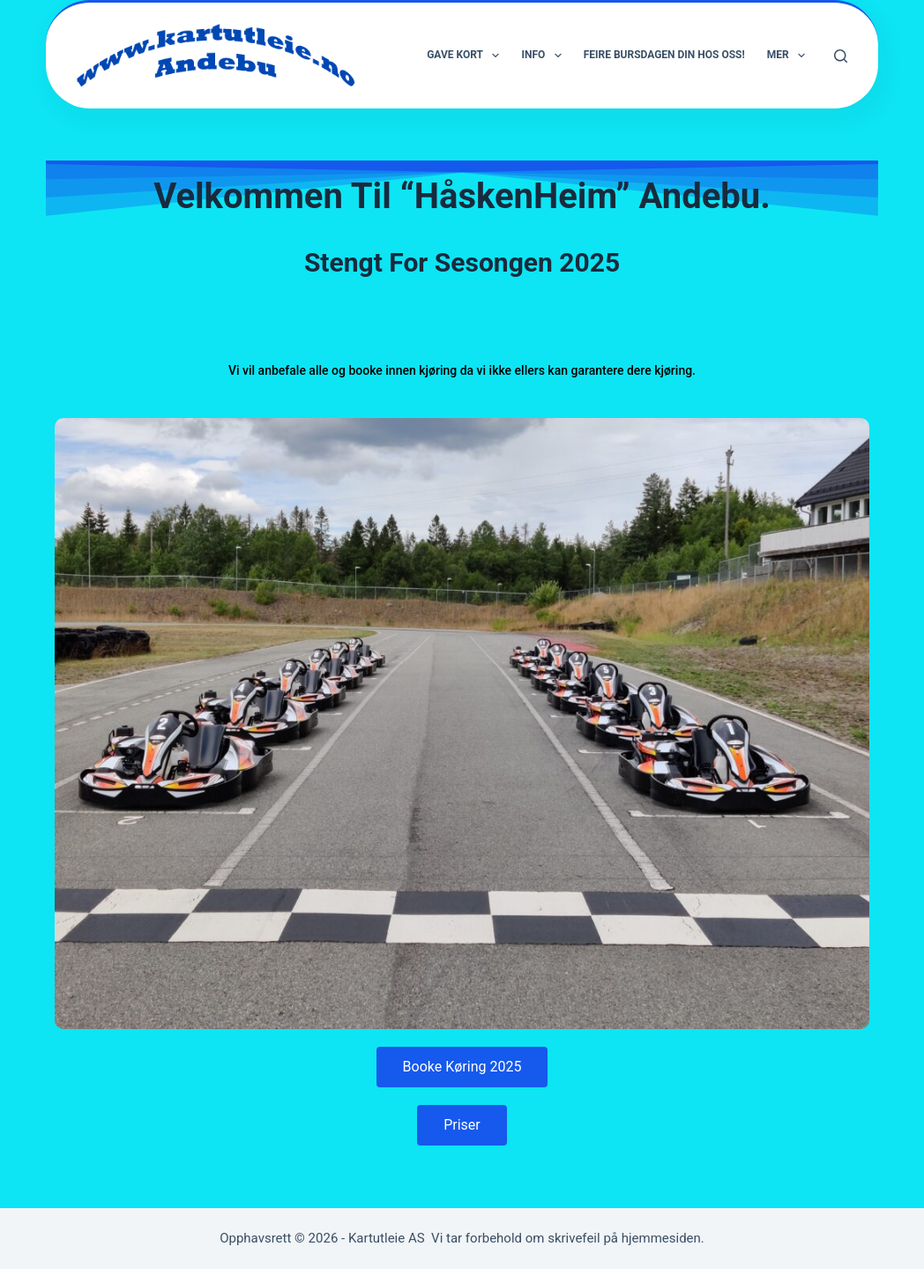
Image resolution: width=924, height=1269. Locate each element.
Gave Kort (466, 55)
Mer (789, 55)
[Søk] (840, 56)
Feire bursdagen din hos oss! (664, 55)
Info (544, 55)
